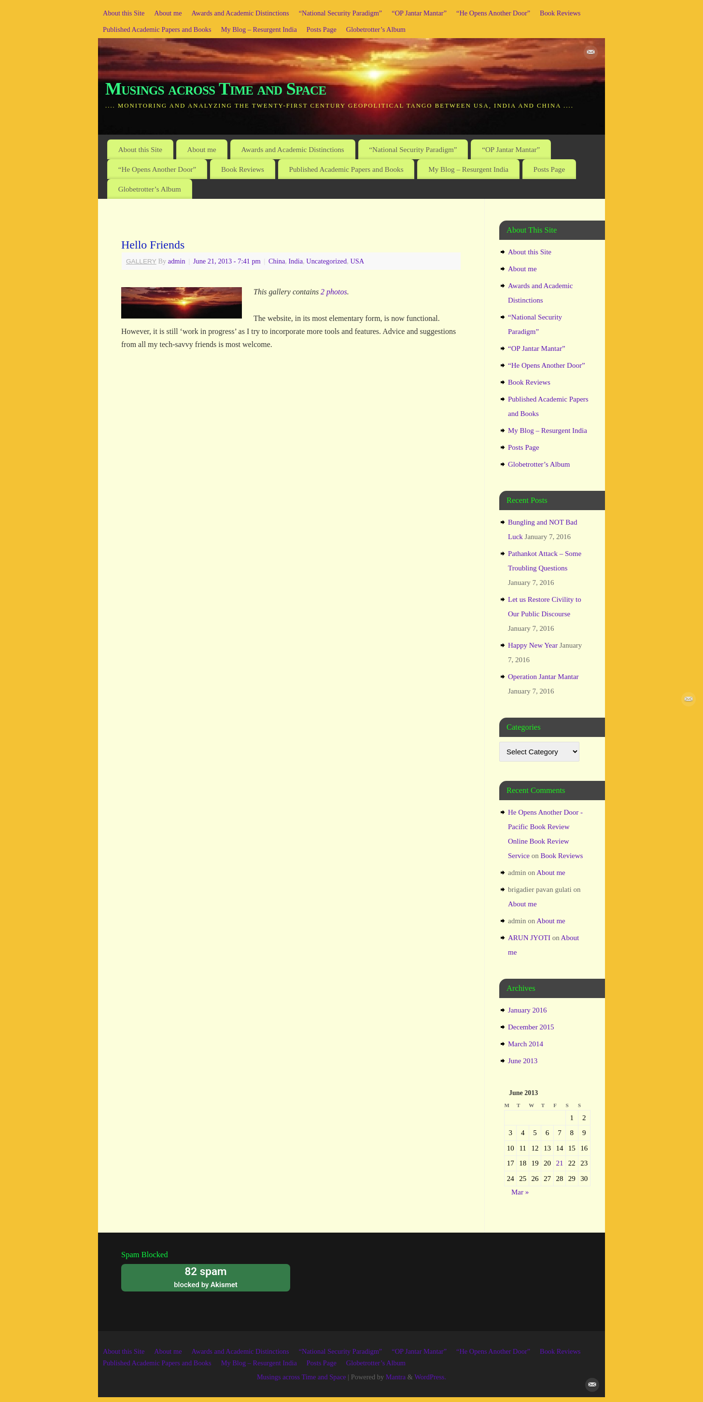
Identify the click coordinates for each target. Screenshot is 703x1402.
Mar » (520, 1192)
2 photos (334, 292)
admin (176, 261)
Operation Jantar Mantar (543, 676)
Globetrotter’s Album (376, 29)
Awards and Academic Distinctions (240, 13)
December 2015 (531, 1027)
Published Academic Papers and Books (157, 29)
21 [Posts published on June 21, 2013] (559, 1163)
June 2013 (522, 1061)
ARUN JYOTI (529, 938)
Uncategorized (326, 261)
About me (168, 13)
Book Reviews (560, 13)
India (295, 261)
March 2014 (525, 1044)
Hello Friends (152, 244)
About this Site (123, 13)
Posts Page (322, 29)
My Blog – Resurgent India (259, 29)
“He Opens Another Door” (493, 13)
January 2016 (527, 1010)
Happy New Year (533, 645)
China (276, 261)
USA (357, 261)
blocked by (205, 1277)
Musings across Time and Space (215, 88)
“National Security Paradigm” (340, 13)
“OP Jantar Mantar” (419, 13)
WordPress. (430, 1377)
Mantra (396, 1377)
